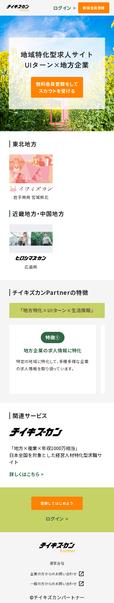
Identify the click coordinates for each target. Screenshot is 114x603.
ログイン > (64, 7)
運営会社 (57, 563)
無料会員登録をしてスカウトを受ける (57, 87)
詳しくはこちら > (26, 474)
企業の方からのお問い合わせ (57, 573)
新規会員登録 (94, 7)
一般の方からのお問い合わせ (57, 583)
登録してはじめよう (57, 503)
